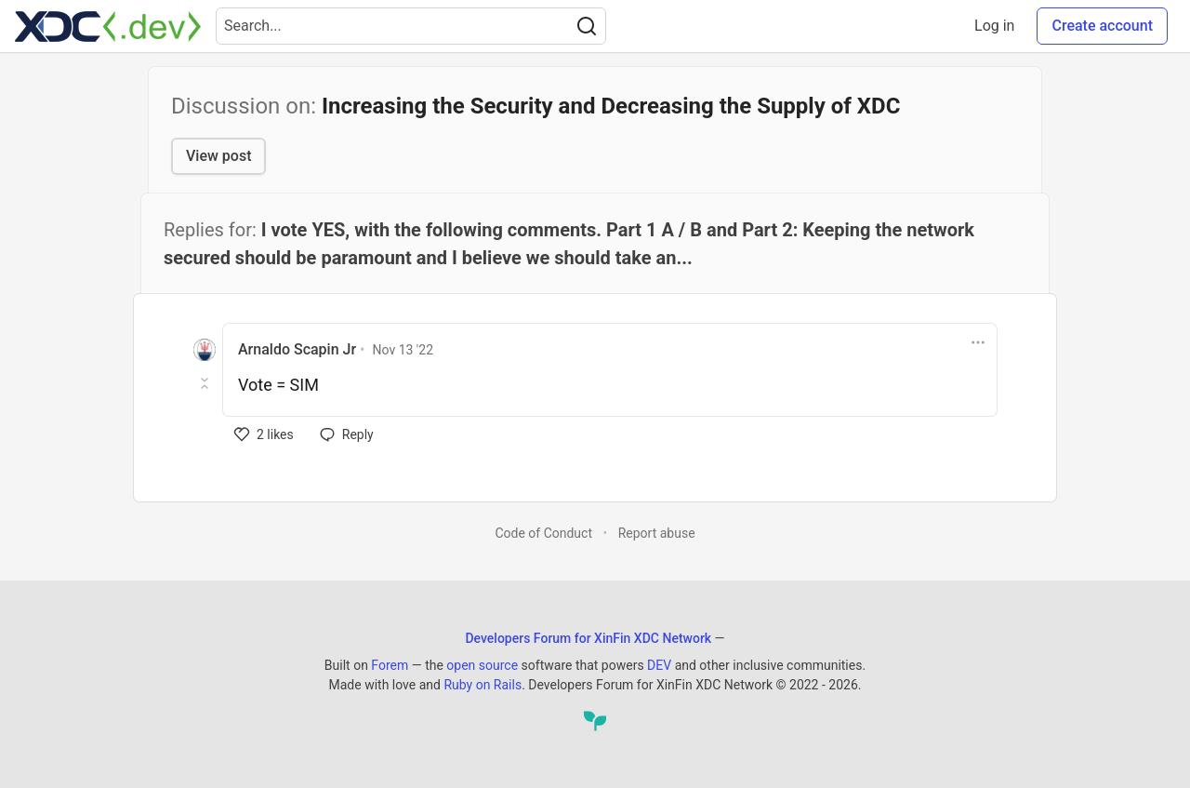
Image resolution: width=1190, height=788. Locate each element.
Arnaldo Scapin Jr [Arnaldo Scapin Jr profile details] (297, 349)
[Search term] (411, 26)
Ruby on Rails (482, 684)
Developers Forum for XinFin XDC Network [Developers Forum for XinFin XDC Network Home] (588, 638)
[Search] (586, 26)
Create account (1102, 25)
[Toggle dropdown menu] (978, 342)
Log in (994, 25)
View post (218, 156)
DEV (659, 665)
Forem (389, 665)
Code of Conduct (543, 533)
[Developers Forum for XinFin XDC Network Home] (108, 26)
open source (482, 665)
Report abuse (656, 533)
